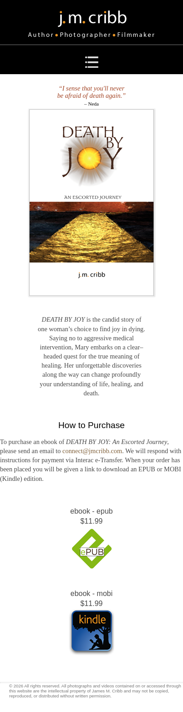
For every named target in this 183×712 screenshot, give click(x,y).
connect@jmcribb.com (92, 450)
